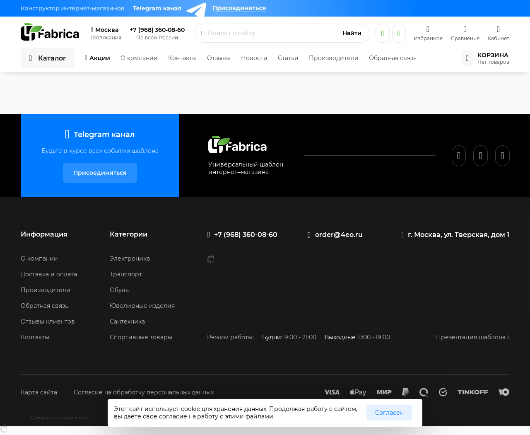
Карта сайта (39, 392)
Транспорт (126, 274)
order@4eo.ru (339, 235)
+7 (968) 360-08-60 (157, 30)
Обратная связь (393, 58)
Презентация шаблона (471, 337)
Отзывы (219, 58)
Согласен (389, 412)
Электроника (130, 258)
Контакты (182, 58)
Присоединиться (100, 172)
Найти (351, 33)
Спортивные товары (141, 337)
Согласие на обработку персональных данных (144, 392)
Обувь (119, 290)
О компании (139, 58)
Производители (334, 58)
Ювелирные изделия (142, 305)
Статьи (288, 58)
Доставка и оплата (49, 274)
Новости (254, 58)
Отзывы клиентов (48, 321)
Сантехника (127, 321)
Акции (99, 58)
